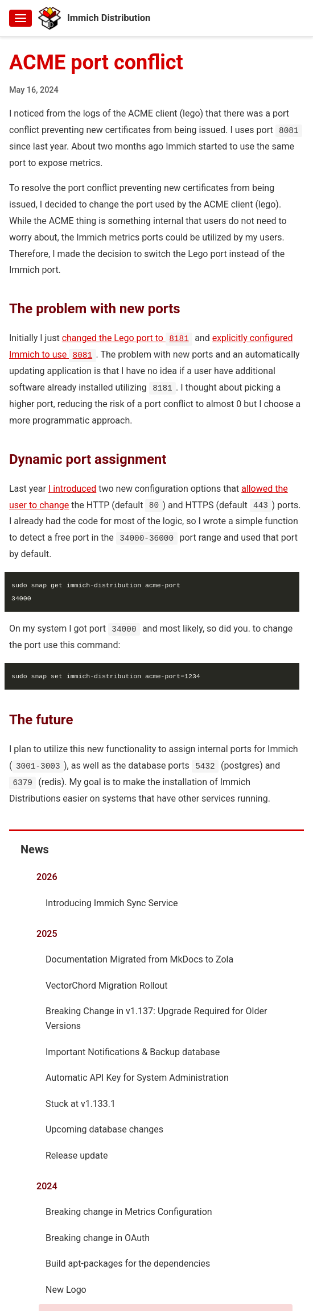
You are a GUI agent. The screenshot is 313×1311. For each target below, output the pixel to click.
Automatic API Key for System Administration (137, 1077)
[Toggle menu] (20, 18)
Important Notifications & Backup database (133, 1051)
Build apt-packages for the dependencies (128, 1263)
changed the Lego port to (127, 338)
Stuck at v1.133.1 (81, 1103)
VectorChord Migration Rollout (107, 985)
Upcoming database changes (104, 1128)
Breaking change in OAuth (98, 1237)
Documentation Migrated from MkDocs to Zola (139, 958)
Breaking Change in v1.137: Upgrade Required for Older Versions (156, 1018)
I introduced (72, 488)
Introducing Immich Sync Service (112, 902)
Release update (77, 1155)
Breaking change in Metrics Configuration (129, 1211)
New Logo (66, 1289)
